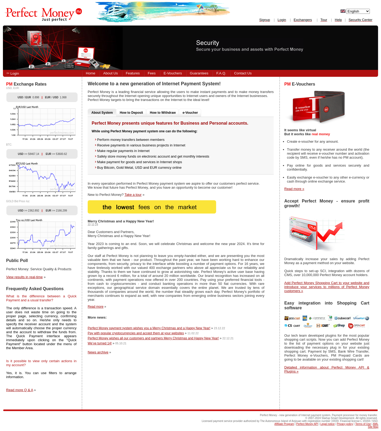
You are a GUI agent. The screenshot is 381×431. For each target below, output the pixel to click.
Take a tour (133, 195)
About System (102, 113)
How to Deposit (131, 113)
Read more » (294, 189)
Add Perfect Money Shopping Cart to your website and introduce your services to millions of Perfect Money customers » (326, 287)
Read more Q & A (19, 390)
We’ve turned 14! (100, 343)
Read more (95, 307)
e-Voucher (190, 113)
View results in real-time (24, 277)
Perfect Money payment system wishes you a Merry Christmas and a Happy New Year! (149, 328)
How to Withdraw (163, 113)
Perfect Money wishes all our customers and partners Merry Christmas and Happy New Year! (153, 338)
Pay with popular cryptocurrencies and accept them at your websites (136, 333)
